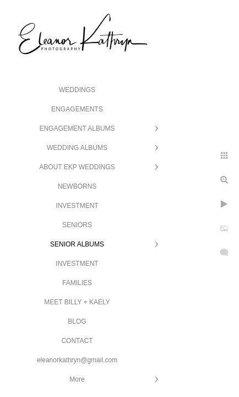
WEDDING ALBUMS (77, 148)
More (76, 379)
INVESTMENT (77, 206)
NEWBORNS (77, 186)
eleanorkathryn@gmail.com (77, 360)
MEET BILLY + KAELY (77, 302)
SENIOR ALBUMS (77, 244)
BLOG (77, 321)
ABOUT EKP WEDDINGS (77, 167)
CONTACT (77, 341)
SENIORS (77, 225)
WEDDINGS (77, 90)
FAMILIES (77, 283)
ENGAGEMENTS (76, 109)
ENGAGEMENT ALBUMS (77, 128)
